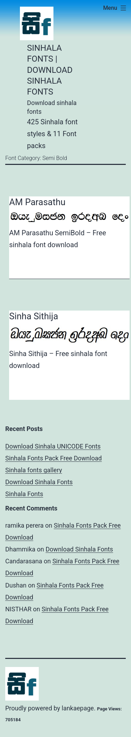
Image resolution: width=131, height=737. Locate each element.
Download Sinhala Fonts (39, 482)
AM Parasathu (37, 202)
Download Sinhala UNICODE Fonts (53, 446)
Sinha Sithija (33, 316)
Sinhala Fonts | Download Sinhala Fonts (50, 70)
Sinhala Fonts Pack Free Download (53, 458)
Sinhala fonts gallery (33, 470)
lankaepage (78, 708)
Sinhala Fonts (24, 494)
